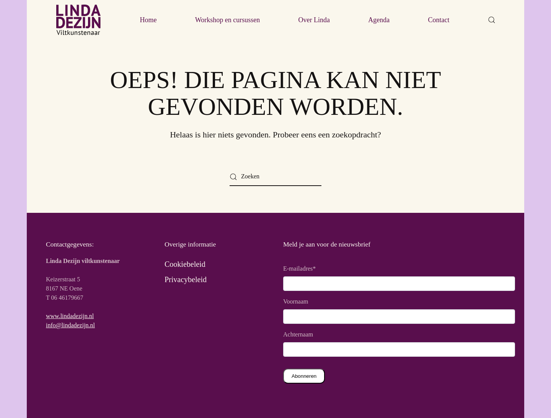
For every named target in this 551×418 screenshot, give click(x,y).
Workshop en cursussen (227, 20)
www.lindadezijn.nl (70, 316)
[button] (491, 20)
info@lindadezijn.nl (70, 325)
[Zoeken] (275, 177)
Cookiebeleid (185, 264)
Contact (439, 20)
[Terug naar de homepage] (78, 20)
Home (148, 20)
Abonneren (304, 376)
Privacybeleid (186, 279)
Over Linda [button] (314, 20)
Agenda (379, 20)
